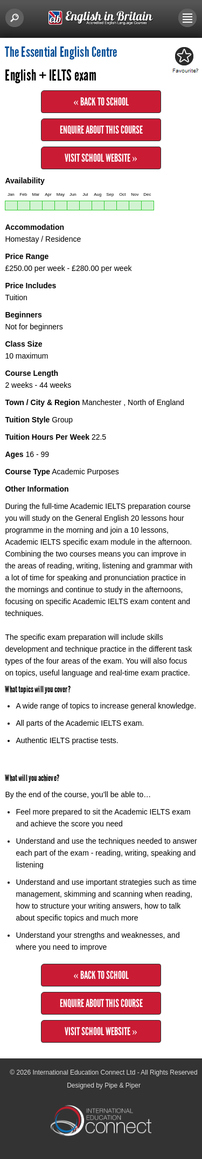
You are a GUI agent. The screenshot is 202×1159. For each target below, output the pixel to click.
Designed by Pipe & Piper (104, 1085)
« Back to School (101, 101)
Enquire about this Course (101, 129)
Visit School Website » (101, 157)
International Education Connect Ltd (84, 1072)
